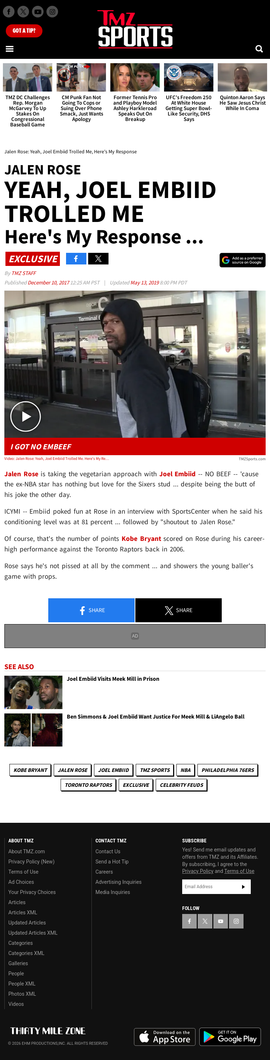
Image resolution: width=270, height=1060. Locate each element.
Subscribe (243, 886)
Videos (16, 1004)
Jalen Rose (72, 769)
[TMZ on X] (23, 11)
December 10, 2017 (49, 282)
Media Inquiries (112, 892)
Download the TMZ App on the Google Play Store (230, 1037)
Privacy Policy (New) (31, 862)
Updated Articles (27, 923)
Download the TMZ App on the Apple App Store (165, 1037)
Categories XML (26, 953)
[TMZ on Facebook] (9, 11)
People (16, 973)
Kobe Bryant (30, 769)
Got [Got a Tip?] (24, 31)
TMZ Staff (23, 273)
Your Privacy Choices (32, 892)
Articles (17, 902)
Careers (104, 872)
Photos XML (22, 994)
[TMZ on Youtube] (38, 11)
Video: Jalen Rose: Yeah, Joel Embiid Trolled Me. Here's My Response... (56, 458)
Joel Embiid (113, 769)
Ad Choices (21, 882)
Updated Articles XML (32, 933)
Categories (20, 943)
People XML (22, 984)
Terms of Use (23, 872)
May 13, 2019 (145, 282)
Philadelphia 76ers (227, 769)
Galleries (18, 963)
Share (91, 610)
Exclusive (136, 784)
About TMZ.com (26, 851)
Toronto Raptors (88, 784)
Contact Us (107, 851)
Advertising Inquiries (118, 882)
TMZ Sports (154, 769)
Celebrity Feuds (181, 784)
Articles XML (22, 912)
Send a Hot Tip (111, 862)
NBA (185, 769)
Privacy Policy (197, 871)
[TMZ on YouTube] (220, 921)
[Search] (260, 49)
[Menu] (10, 49)
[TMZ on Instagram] (52, 11)
